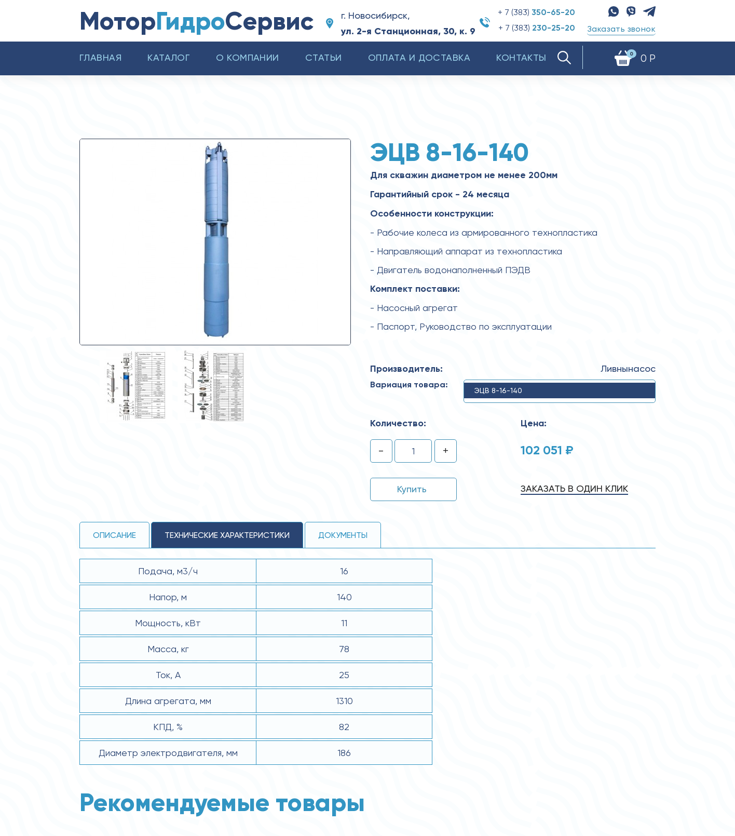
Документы (342, 535)
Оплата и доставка (419, 57)
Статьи (323, 57)
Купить (412, 488)
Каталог (168, 57)
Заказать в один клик (574, 488)
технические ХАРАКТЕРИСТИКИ (227, 535)
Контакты (521, 57)
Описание (114, 535)
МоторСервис (196, 21)
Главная (100, 57)
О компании (247, 57)
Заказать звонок (621, 29)
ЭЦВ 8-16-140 (498, 390)
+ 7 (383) (536, 12)
